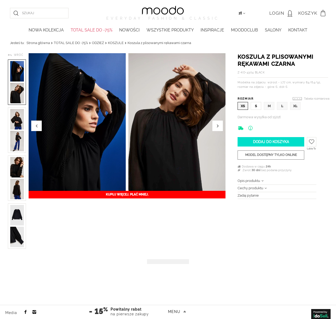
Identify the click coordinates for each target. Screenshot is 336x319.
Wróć (18, 54)
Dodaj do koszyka (271, 142)
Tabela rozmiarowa (316, 98)
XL (295, 106)
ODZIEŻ (98, 43)
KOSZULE (116, 43)
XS (243, 106)
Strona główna (38, 43)
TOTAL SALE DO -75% (91, 30)
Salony (273, 30)
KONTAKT (297, 30)
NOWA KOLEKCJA (46, 30)
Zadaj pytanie (248, 195)
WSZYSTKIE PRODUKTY (170, 30)
